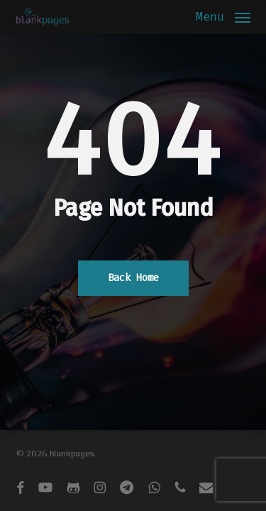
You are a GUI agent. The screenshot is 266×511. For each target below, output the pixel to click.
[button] (223, 17)
